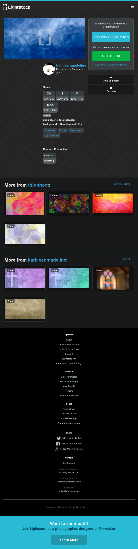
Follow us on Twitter (72, 437)
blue (62, 130)
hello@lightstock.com (69, 491)
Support (69, 353)
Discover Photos (69, 376)
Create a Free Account (69, 344)
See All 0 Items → (123, 184)
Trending (69, 390)
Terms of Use (69, 408)
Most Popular (69, 386)
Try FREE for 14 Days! (69, 349)
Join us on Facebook (71, 443)
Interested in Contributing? (69, 363)
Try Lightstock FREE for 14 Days (111, 37)
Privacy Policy (69, 413)
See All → (128, 259)
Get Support (69, 463)
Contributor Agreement (69, 423)
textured (50, 130)
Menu (132, 7)
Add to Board (111, 79)
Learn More (69, 539)
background (52, 135)
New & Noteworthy (69, 395)
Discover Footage (69, 381)
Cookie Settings (69, 418)
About (69, 339)
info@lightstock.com (69, 472)
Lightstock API (69, 358)
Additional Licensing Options (111, 65)
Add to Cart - (111, 56)
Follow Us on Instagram (71, 448)
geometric (76, 130)
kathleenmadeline (71, 65)
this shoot (38, 184)
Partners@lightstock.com (69, 481)
